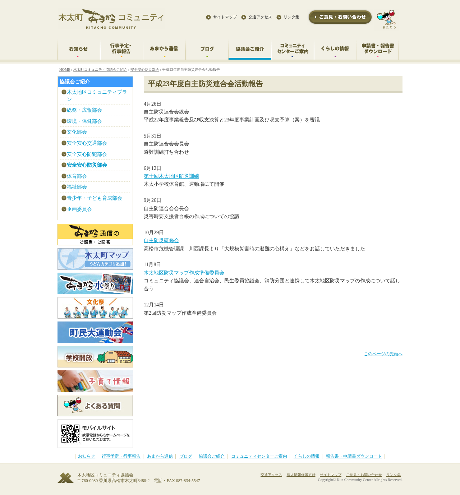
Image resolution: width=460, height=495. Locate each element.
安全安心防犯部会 (87, 154)
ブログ (185, 456)
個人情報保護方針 (301, 475)
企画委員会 (79, 209)
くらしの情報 (306, 456)
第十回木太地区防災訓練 (171, 176)
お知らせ (86, 456)
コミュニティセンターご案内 (259, 456)
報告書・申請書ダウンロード (354, 456)
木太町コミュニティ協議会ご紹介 (100, 69)
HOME (64, 69)
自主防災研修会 (161, 240)
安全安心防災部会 (144, 69)
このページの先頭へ (383, 354)
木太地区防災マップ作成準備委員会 (184, 273)
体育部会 (77, 176)
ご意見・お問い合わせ (364, 475)
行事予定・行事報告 (121, 456)
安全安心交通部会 (87, 143)
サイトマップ (225, 17)
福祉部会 (77, 187)
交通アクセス (260, 17)
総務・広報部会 (84, 110)
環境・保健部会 (84, 121)
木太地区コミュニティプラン (97, 95)
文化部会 (77, 132)
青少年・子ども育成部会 (94, 198)
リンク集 (291, 17)
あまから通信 (160, 456)
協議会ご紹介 (75, 81)
